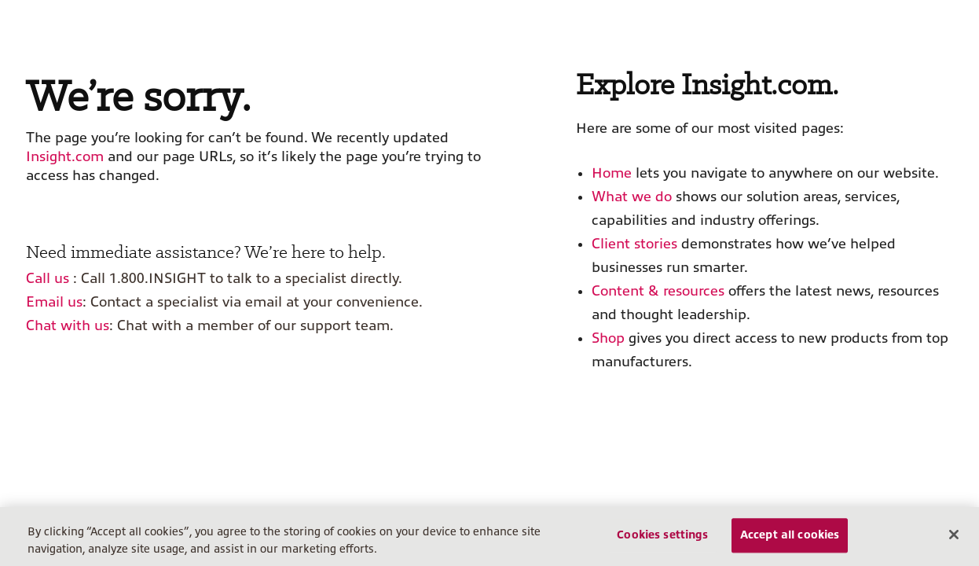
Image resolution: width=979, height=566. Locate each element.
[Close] (954, 534)
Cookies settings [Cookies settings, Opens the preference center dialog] (662, 535)
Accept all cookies (790, 535)
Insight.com (65, 156)
